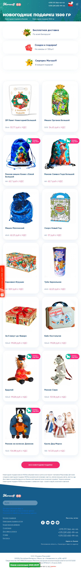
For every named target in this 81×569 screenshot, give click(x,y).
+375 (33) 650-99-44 (68, 536)
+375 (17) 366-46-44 (56, 3)
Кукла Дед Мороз (53, 444)
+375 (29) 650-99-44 (56, 6)
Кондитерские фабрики (11, 525)
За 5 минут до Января (15, 336)
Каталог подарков (9, 518)
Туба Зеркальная (52, 282)
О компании (7, 528)
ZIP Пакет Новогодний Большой (20, 120)
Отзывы (5, 535)
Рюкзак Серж (51, 390)
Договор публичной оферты (13, 508)
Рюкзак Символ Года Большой (59, 174)
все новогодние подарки (40, 465)
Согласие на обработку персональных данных (20, 513)
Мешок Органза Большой (57, 120)
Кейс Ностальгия (52, 336)
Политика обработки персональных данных (18, 511)
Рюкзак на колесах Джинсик (19, 444)
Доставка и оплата (10, 531)
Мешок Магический (14, 228)
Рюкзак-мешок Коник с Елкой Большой (19, 175)
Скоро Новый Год (53, 228)
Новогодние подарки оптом (13, 521)
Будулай (9, 390)
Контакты (6, 538)
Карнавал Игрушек (14, 282)
